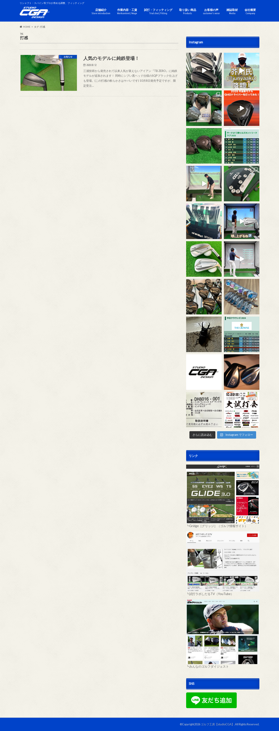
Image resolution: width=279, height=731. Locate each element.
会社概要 (250, 11)
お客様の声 (211, 11)
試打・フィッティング (158, 11)
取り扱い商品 (187, 11)
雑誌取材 (232, 11)
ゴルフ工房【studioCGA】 (217, 724)
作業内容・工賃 (127, 11)
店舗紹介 (101, 11)
